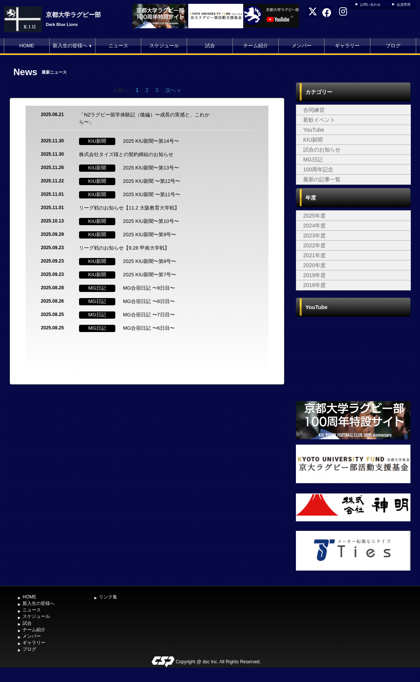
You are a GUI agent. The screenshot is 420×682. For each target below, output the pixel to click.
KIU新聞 (313, 140)
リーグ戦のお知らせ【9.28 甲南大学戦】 (124, 248)
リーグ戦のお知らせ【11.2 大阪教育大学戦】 (129, 208)
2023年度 (314, 235)
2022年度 (314, 245)
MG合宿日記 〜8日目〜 (149, 301)
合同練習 (314, 110)
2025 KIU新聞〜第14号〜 (151, 141)
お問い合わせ (370, 4)
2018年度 (314, 285)
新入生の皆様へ (72, 45)
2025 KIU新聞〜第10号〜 (151, 221)
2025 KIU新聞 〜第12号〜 (151, 181)
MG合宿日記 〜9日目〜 (149, 288)
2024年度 (314, 225)
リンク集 (108, 597)
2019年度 (314, 275)
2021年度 (314, 255)
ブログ (393, 45)
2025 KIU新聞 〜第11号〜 (151, 194)
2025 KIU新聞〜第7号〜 (149, 274)
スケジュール (164, 45)
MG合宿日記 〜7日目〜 (149, 315)
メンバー (302, 45)
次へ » (173, 90)
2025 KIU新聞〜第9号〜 (149, 234)
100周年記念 (318, 169)
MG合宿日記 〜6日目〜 (149, 328)
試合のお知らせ (322, 150)
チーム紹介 (255, 45)
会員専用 (403, 4)
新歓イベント (319, 120)
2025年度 (314, 216)
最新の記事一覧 (322, 179)
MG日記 (313, 159)
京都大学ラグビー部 (73, 14)
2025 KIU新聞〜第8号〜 (149, 261)
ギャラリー (347, 45)
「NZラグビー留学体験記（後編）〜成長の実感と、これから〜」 (144, 118)
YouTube (313, 130)
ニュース (118, 45)
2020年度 (314, 265)
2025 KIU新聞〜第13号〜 (151, 168)
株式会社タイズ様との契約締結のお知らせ (126, 154)
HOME (26, 45)
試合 (210, 45)
